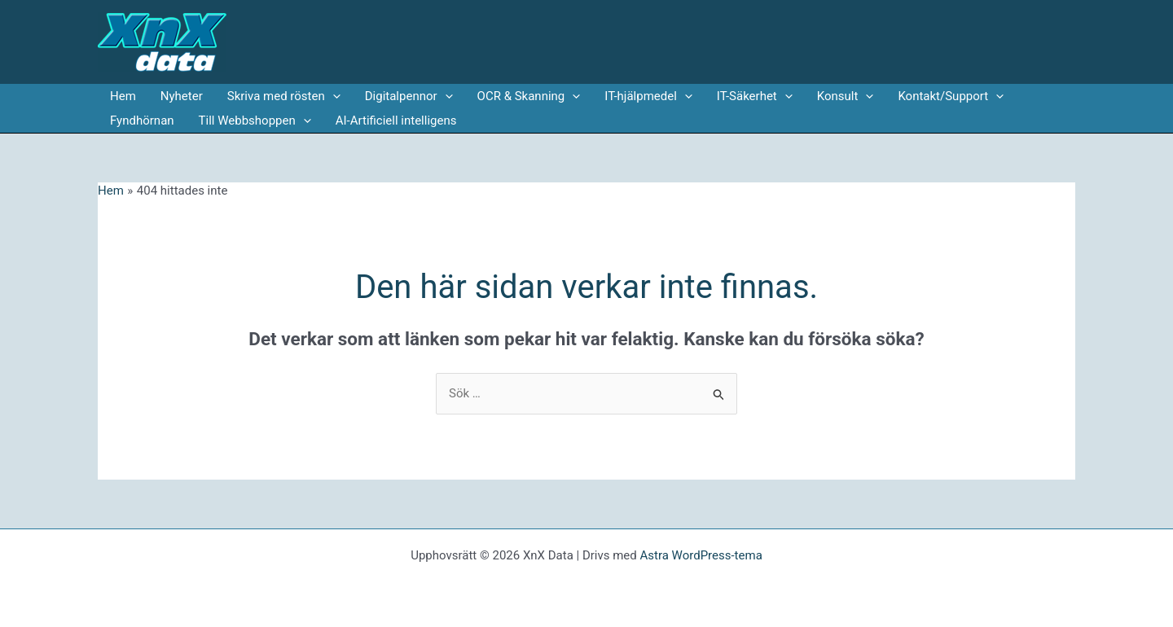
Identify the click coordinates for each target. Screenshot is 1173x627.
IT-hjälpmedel (648, 96)
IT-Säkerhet (755, 96)
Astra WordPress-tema (700, 555)
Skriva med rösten (283, 96)
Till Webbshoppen (255, 120)
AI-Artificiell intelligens (396, 120)
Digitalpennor (409, 96)
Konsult (845, 96)
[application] (332, 96)
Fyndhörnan (142, 120)
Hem (123, 96)
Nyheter (181, 96)
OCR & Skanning (529, 96)
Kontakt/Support (951, 96)
